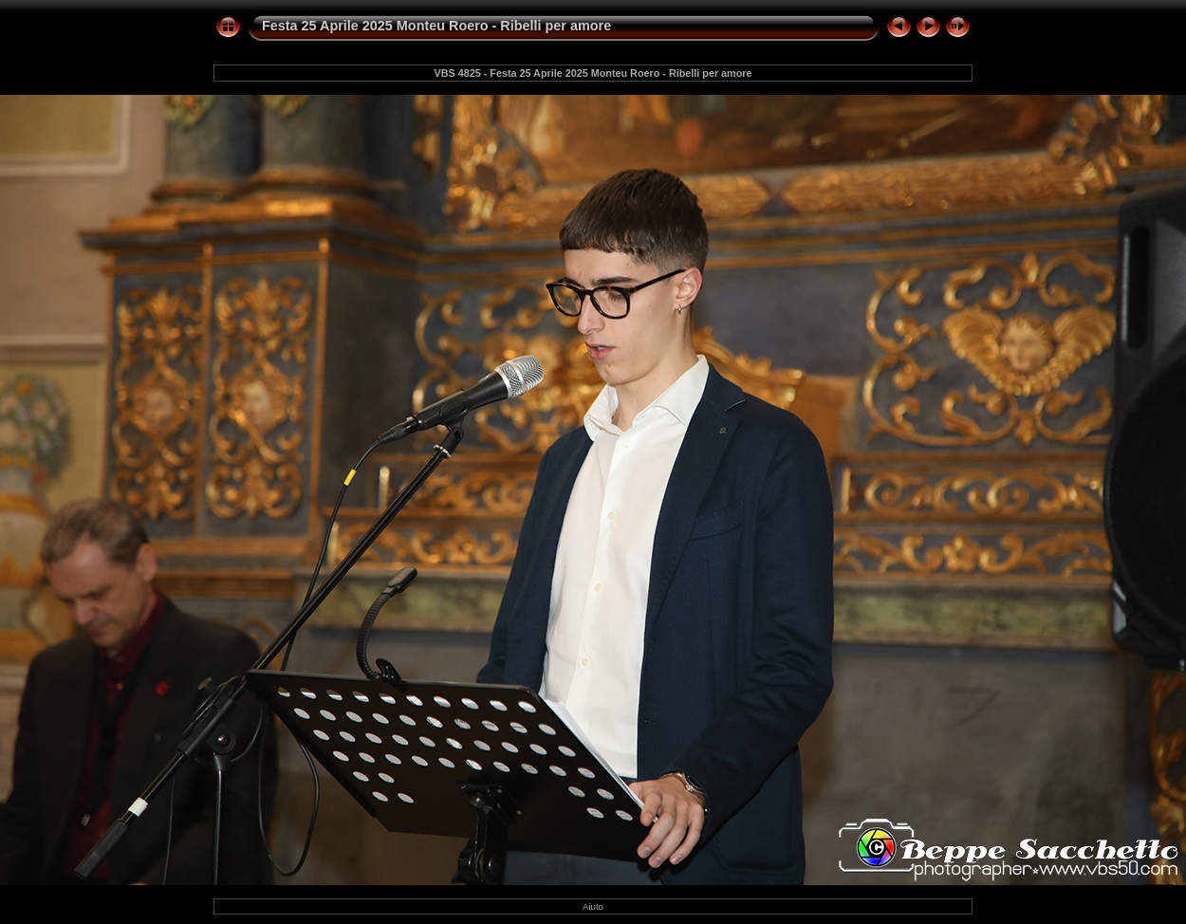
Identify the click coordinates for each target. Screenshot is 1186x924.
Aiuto (593, 906)
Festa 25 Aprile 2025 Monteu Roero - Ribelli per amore (436, 25)
